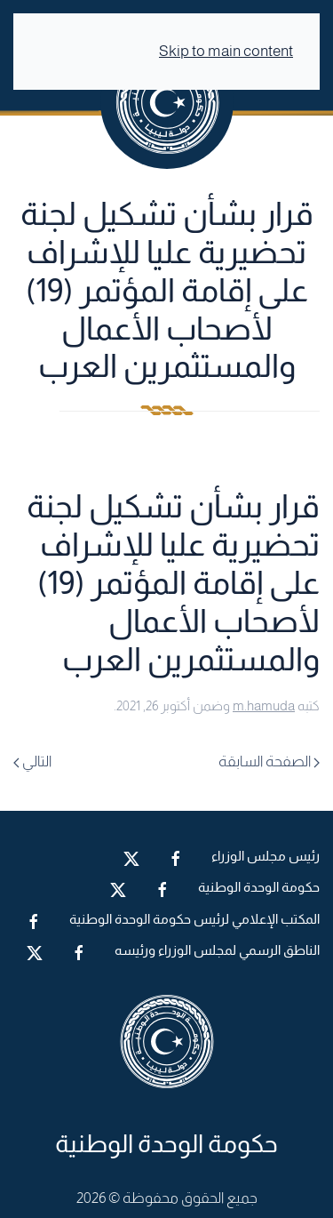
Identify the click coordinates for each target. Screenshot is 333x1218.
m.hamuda (264, 705)
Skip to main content (226, 51)
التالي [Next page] (32, 761)
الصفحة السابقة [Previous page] (269, 761)
